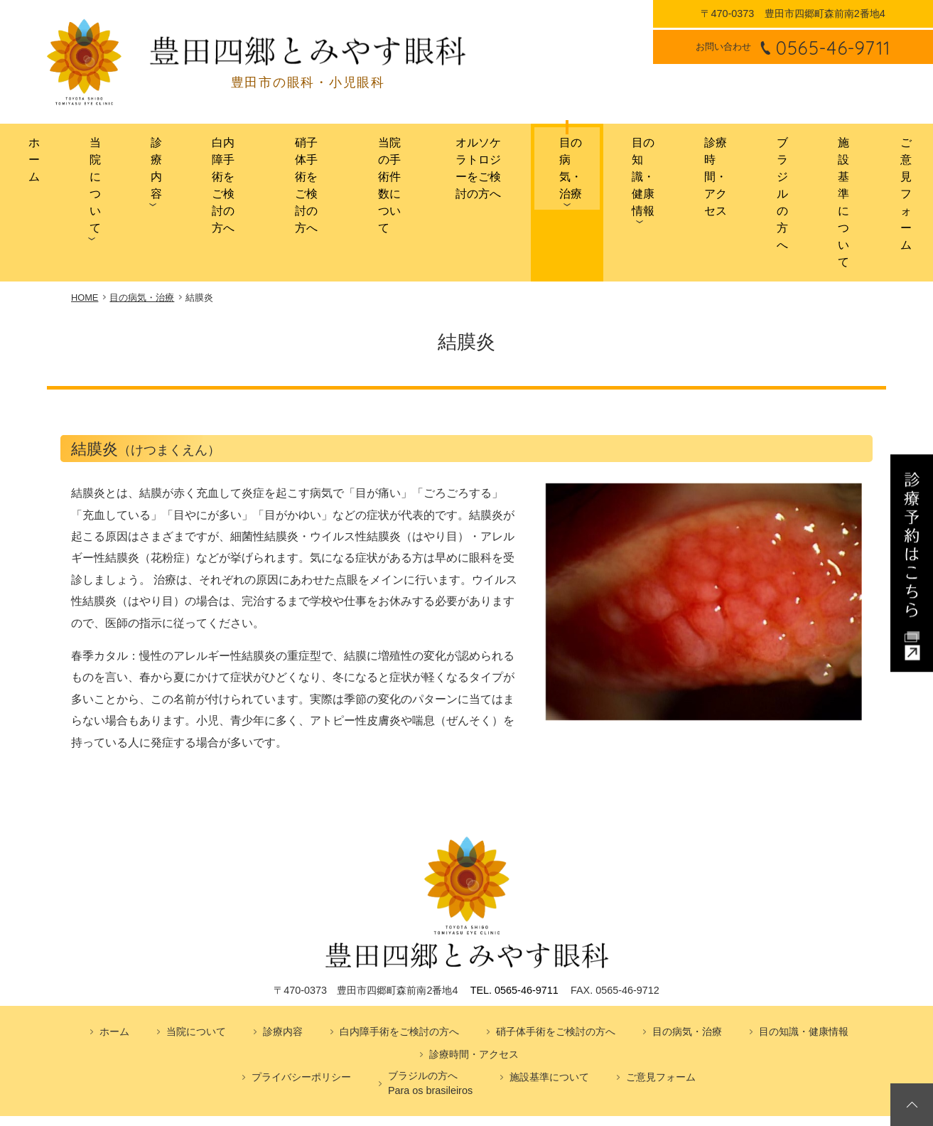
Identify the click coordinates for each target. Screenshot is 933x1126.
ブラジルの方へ (771, 157)
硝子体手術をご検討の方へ (281, 151)
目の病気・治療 (561, 157)
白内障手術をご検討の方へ (188, 151)
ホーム (23, 151)
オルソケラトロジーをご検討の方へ (472, 151)
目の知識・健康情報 (629, 151)
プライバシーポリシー (301, 988)
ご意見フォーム (900, 157)
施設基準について (838, 151)
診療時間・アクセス (703, 151)
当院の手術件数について (368, 151)
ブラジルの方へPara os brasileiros (430, 994)
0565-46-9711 (833, 47)
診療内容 (122, 157)
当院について (72, 151)
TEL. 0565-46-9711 (514, 901)
